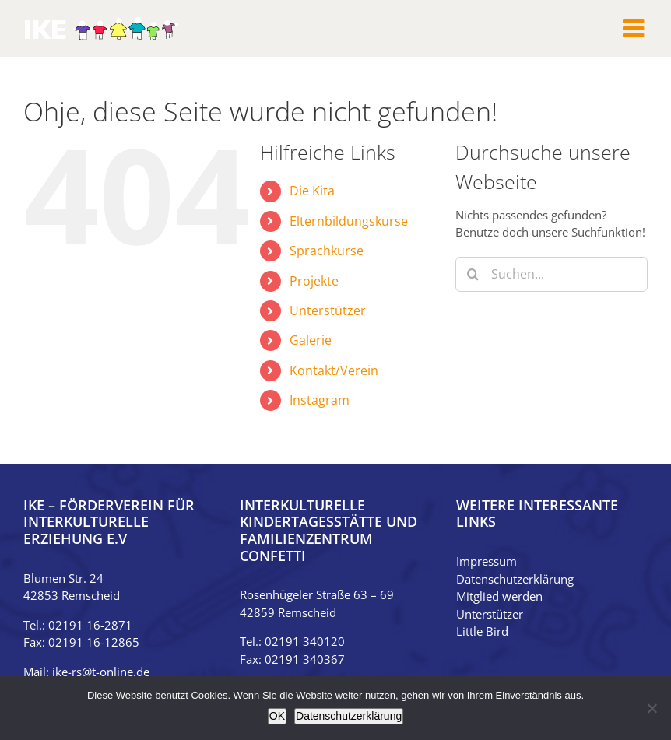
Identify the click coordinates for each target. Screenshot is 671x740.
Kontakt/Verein (334, 370)
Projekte (314, 280)
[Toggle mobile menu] (635, 28)
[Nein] (651, 708)
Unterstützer (328, 310)
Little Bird (482, 631)
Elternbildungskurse (349, 221)
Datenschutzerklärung (515, 579)
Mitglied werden (499, 596)
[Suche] (472, 274)
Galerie (311, 340)
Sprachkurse (327, 250)
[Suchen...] (551, 274)
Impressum (486, 561)
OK (277, 716)
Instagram (320, 400)
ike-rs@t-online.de (100, 671)
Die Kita (312, 190)
